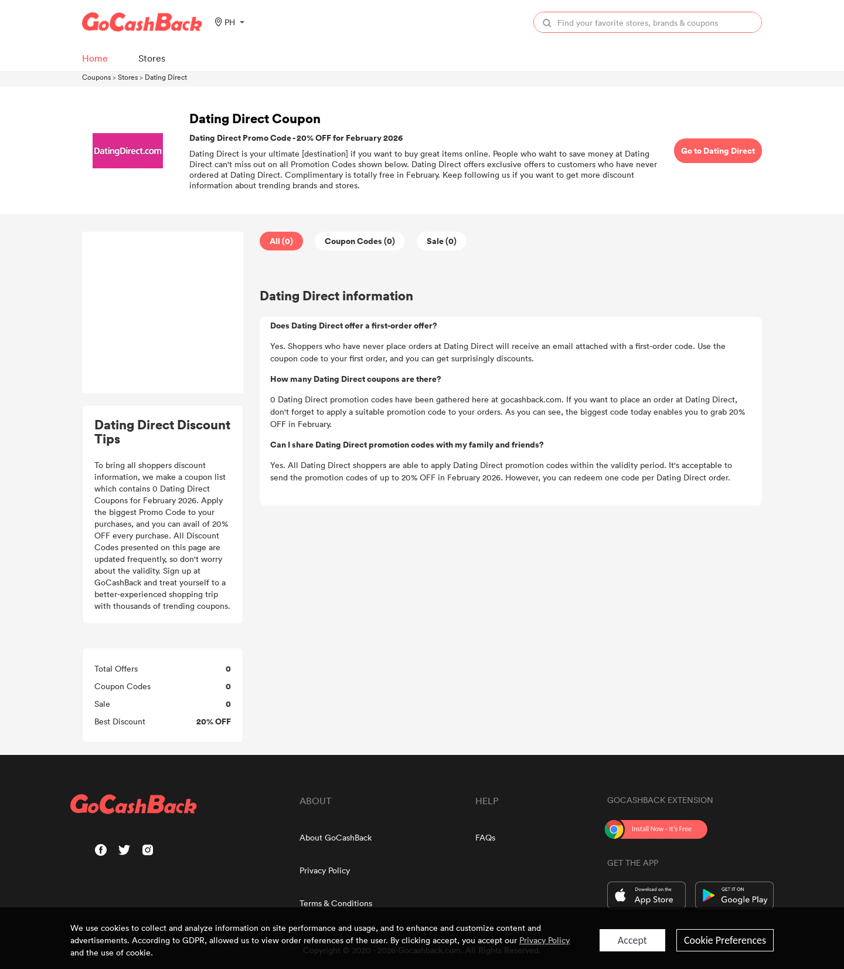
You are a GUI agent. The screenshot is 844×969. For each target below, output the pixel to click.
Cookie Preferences (725, 940)
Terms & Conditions (336, 903)
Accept (632, 940)
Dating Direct (166, 77)
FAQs (485, 837)
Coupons (96, 77)
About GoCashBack (336, 837)
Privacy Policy (325, 870)
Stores (128, 77)
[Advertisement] (163, 312)
